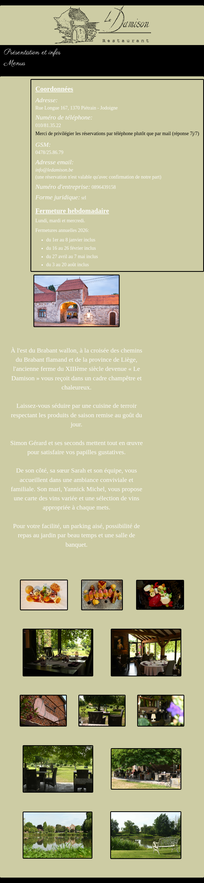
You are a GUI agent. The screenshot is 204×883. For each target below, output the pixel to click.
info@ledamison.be (54, 170)
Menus (14, 63)
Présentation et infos (32, 52)
